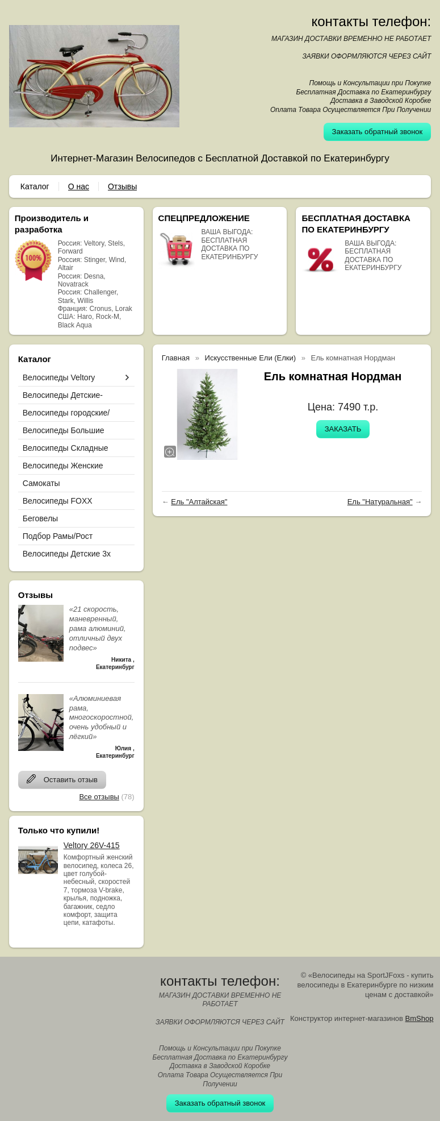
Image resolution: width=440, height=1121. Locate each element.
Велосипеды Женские (63, 465)
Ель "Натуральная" (380, 501)
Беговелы (40, 518)
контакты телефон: (371, 21)
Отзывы (122, 186)
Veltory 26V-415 (92, 845)
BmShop (419, 1018)
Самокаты (41, 483)
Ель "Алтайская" (199, 501)
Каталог (34, 186)
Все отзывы (99, 796)
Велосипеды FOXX (58, 500)
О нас (78, 186)
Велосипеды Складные (65, 447)
